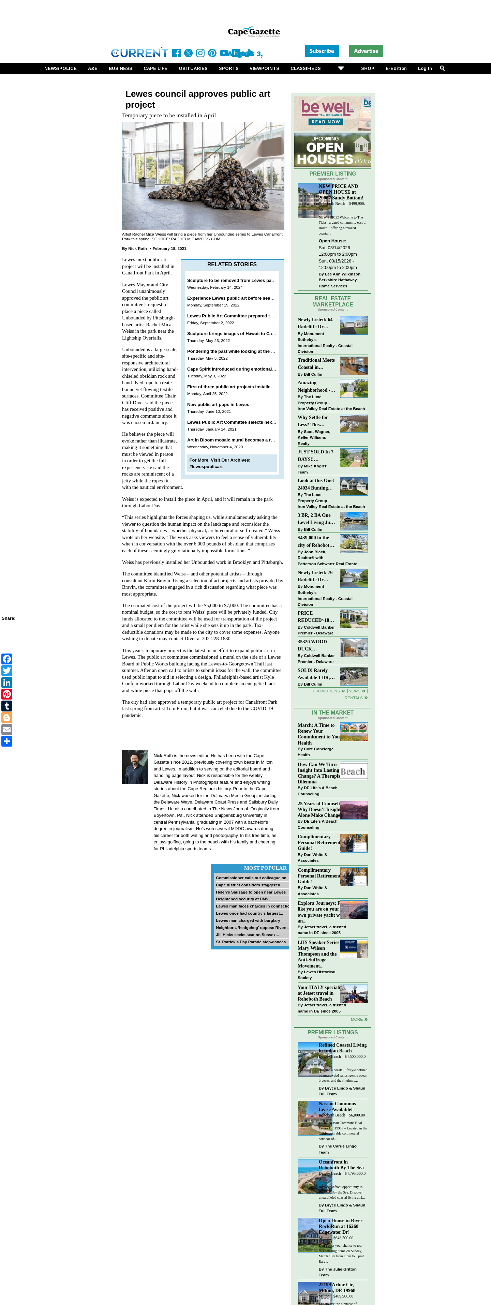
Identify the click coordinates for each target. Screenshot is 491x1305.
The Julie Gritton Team (338, 1272)
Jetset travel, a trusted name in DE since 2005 (322, 930)
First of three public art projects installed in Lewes (240, 386)
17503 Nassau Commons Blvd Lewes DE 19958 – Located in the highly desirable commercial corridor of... (343, 1131)
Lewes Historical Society (316, 975)
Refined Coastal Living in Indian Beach (343, 1047)
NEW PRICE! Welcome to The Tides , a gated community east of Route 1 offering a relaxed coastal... (343, 225)
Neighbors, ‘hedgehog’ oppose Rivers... (253, 927)
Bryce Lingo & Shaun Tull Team (342, 1091)
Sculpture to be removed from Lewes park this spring (243, 280)
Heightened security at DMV (242, 899)
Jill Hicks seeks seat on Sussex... (247, 934)
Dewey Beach (330, 1056)
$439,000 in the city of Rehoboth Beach (315, 542)
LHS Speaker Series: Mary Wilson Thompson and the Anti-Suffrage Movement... (319, 954)
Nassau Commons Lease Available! (337, 1106)
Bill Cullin (313, 374)
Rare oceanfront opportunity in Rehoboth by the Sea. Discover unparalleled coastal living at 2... (342, 1192)
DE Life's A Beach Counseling (318, 790)
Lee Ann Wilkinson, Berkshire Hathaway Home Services (340, 280)
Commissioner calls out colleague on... (252, 877)
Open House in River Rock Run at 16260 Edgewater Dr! (340, 1226)
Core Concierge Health (315, 752)
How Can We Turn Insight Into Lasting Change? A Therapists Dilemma (321, 773)
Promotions (326, 691)
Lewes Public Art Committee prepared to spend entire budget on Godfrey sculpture (274, 315)
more (357, 1019)
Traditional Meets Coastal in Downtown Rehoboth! (316, 364)
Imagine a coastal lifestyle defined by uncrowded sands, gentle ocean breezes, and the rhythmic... (343, 1075)
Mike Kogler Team (312, 469)
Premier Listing (333, 174)
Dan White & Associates (312, 857)
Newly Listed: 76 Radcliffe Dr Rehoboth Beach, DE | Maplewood (315, 577)
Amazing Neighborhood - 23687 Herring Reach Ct (314, 387)
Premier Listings (333, 1032)
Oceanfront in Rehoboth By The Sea (341, 1164)
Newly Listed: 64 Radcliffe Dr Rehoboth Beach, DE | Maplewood (315, 324)
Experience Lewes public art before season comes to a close (251, 298)
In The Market (333, 713)
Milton (324, 1238)
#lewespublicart (206, 466)
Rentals (354, 697)
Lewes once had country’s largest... (249, 913)
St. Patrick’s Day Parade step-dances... (252, 942)
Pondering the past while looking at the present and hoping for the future (264, 351)
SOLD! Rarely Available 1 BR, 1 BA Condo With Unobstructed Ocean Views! (315, 674)
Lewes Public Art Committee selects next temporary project (249, 422)
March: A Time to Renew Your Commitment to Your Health (320, 733)
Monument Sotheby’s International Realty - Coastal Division (325, 342)
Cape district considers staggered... (249, 885)
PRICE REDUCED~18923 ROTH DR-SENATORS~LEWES (317, 617)
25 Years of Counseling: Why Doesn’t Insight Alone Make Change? (322, 809)
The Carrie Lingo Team (338, 1149)
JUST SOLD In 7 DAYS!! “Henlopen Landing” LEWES (315, 456)
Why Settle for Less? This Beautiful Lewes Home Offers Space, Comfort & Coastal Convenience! (317, 422)
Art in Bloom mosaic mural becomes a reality (234, 439)
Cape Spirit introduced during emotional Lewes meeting (246, 369)
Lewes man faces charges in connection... (255, 906)
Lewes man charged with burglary (248, 920)
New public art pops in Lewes (218, 404)
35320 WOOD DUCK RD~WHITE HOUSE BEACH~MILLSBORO (317, 646)
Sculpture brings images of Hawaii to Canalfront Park (243, 333)
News (354, 691)
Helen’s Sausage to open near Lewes (251, 892)
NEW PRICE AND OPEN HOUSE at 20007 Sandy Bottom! (341, 191)
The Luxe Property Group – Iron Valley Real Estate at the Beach (331, 402)
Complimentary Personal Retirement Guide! (319, 842)
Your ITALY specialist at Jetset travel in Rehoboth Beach (321, 993)
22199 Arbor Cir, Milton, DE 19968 (337, 1287)
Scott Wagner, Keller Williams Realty (314, 437)
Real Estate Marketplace (332, 302)
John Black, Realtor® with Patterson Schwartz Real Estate (327, 558)
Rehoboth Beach (332, 203)
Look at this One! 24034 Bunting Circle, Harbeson (316, 485)
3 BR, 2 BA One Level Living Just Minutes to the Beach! (316, 519)
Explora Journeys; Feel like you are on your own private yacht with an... (322, 911)
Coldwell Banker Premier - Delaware (316, 630)
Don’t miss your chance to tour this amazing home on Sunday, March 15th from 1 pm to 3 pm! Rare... (341, 1253)
